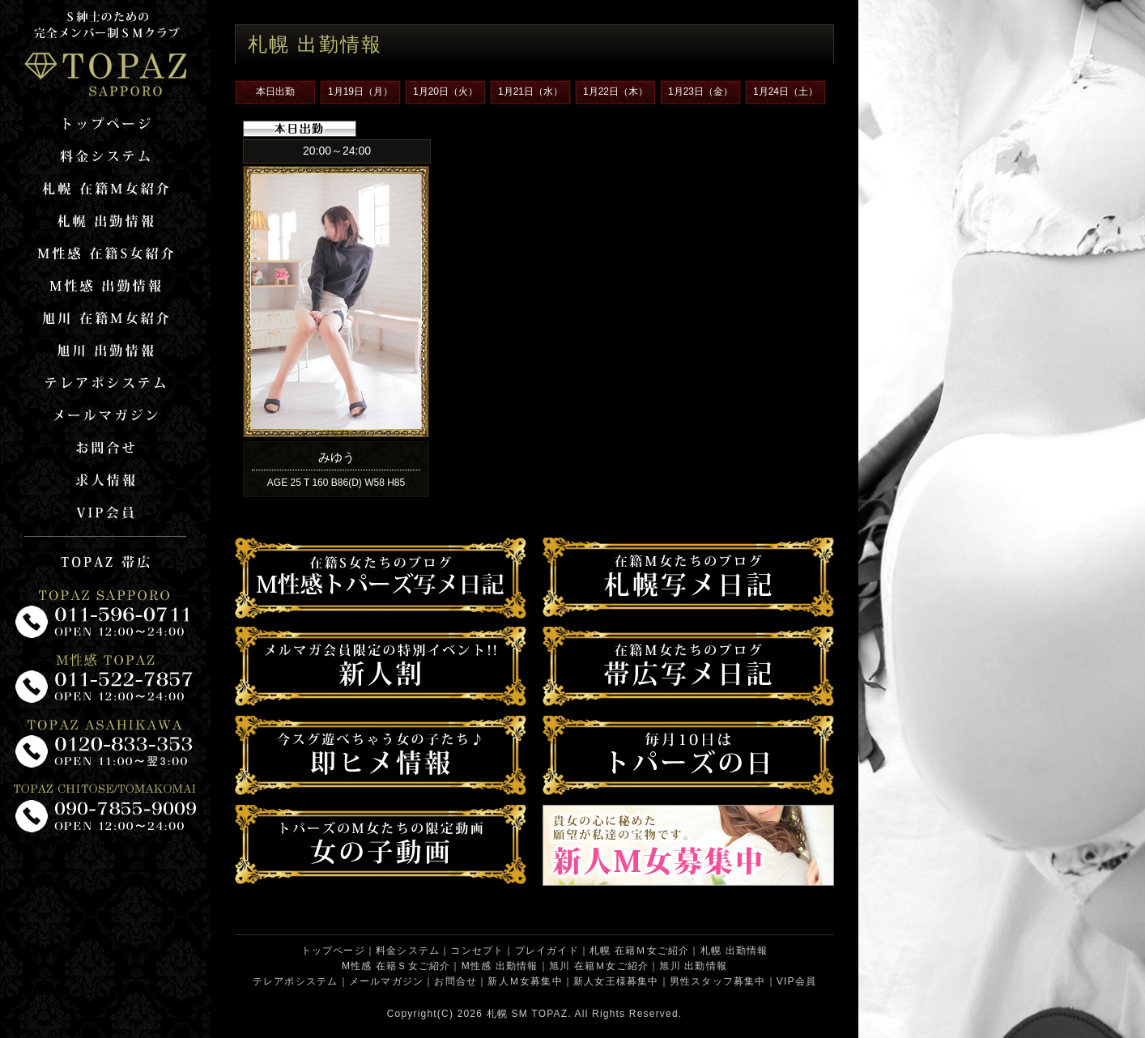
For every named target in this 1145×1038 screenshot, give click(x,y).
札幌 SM (507, 1013)
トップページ (333, 950)
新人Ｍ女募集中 (524, 981)
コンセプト (477, 950)
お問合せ (455, 981)
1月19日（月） (360, 91)
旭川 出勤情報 (693, 966)
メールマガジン (386, 981)
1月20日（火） (445, 91)
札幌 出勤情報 (734, 950)
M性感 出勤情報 (500, 966)
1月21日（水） (530, 91)
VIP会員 (796, 981)
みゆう (336, 457)
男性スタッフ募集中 (718, 981)
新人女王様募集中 (616, 981)
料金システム (408, 950)
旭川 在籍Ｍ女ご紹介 (599, 966)
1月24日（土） (785, 91)
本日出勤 (275, 91)
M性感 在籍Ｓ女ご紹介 (396, 966)
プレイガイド (547, 950)
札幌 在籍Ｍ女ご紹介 (639, 950)
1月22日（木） (615, 91)
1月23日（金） (700, 91)
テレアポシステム (295, 981)
